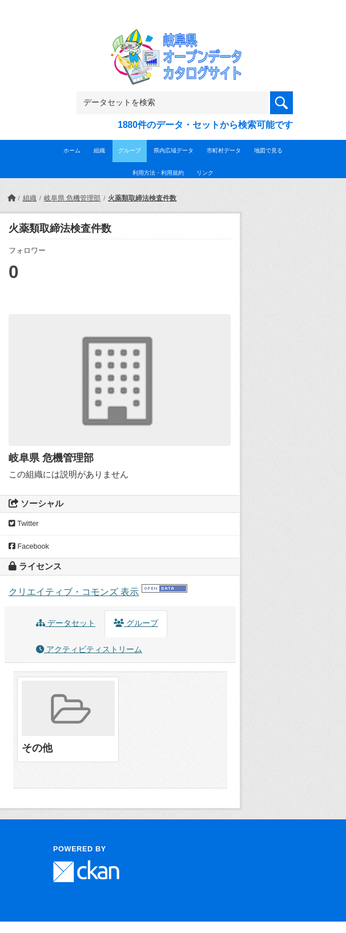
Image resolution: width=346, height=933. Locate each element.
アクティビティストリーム (89, 649)
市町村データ (224, 150)
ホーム (72, 150)
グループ (129, 150)
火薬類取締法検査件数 (142, 198)
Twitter (23, 524)
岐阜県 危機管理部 (72, 198)
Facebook (29, 546)
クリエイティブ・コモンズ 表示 (74, 592)
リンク (205, 173)
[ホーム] (11, 198)
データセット (65, 623)
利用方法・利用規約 (158, 173)
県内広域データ (174, 150)
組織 (99, 150)
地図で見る (268, 150)
